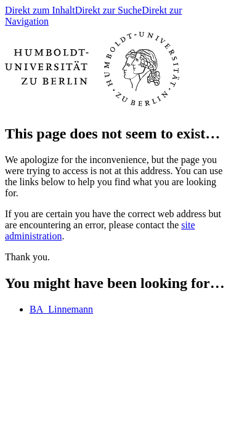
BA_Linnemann (61, 309)
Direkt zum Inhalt (40, 10)
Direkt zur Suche (108, 10)
